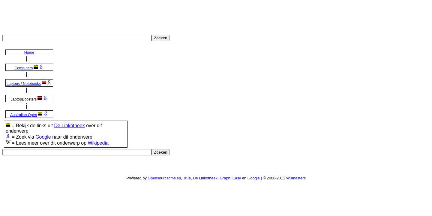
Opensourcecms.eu (164, 178)
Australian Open (23, 115)
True (187, 178)
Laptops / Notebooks (23, 84)
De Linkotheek (69, 125)
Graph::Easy (230, 178)
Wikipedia (98, 143)
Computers (23, 68)
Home (29, 52)
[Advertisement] (111, 15)
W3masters (296, 178)
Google (43, 137)
